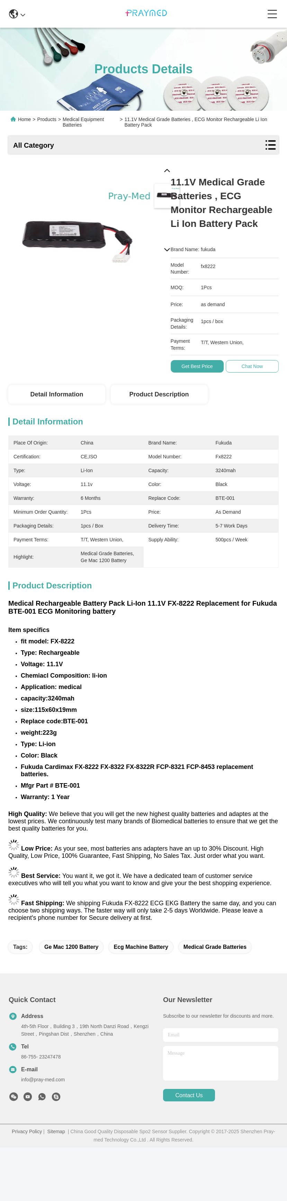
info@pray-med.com (43, 1079)
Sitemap (56, 1131)
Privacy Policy (27, 1131)
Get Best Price (200, 366)
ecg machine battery (141, 947)
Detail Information (56, 394)
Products (46, 119)
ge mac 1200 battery (71, 947)
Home (24, 119)
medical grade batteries (214, 947)
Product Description (159, 394)
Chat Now (255, 366)
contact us (189, 1095)
